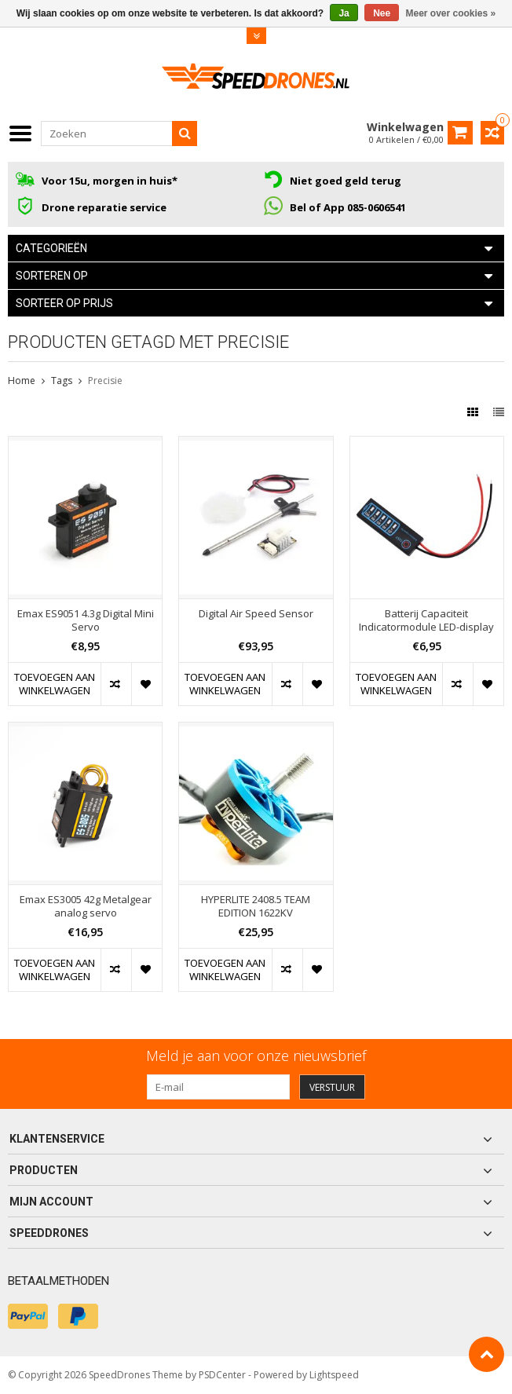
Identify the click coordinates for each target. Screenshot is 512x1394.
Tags (61, 380)
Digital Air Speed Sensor (256, 613)
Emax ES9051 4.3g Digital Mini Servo (85, 620)
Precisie (105, 380)
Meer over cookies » (451, 13)
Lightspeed (334, 1374)
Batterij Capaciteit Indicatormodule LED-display (426, 620)
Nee (381, 13)
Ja (343, 13)
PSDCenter (222, 1374)
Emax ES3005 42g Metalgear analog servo (86, 906)
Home (21, 380)
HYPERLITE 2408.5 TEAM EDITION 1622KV (255, 906)
